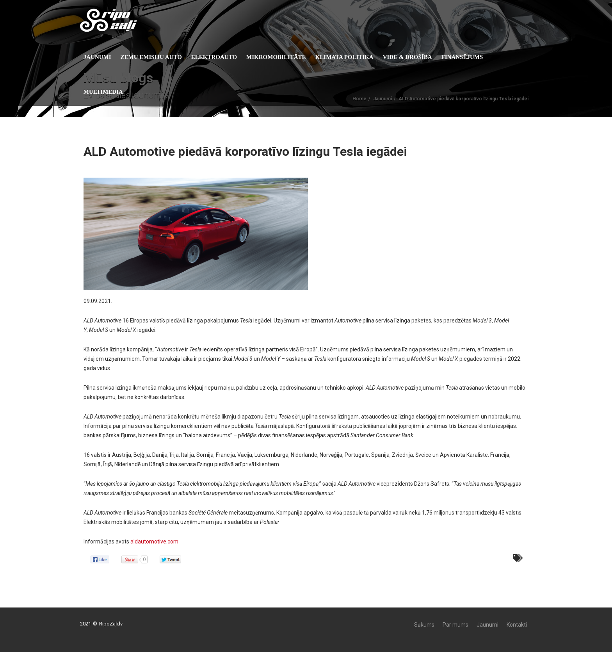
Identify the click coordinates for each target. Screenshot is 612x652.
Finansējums (467, 57)
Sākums (424, 625)
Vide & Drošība (412, 57)
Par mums (455, 625)
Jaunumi (102, 57)
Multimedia (108, 92)
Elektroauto (219, 57)
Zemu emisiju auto (156, 57)
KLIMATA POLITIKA (349, 57)
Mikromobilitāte (281, 57)
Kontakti (517, 625)
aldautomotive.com (154, 541)
